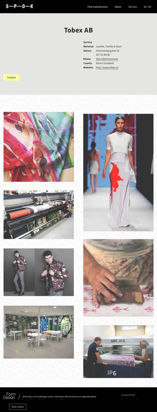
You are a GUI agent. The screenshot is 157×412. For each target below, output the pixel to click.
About (118, 6)
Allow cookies (18, 406)
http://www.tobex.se (107, 67)
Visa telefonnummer (107, 59)
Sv (145, 6)
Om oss (132, 6)
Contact (11, 77)
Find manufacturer (97, 6)
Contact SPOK (128, 394)
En (149, 6)
